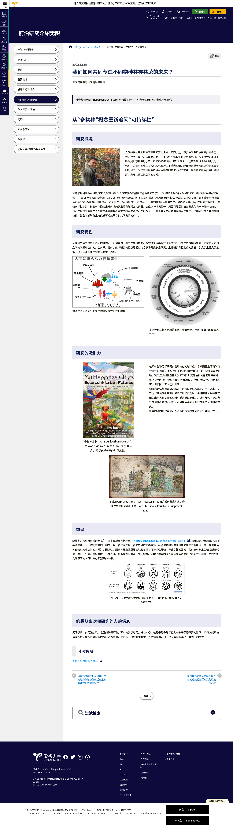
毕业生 (190, 18)
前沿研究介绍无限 (91, 46)
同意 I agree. (187, 809)
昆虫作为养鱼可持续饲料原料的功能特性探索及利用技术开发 (201, 679)
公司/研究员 (200, 18)
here (127, 813)
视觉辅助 (167, 11)
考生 (167, 18)
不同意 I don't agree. (187, 820)
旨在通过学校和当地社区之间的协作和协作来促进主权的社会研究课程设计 (92, 679)
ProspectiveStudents (156, 17)
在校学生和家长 (178, 18)
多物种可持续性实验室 (85, 660)
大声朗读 (152, 11)
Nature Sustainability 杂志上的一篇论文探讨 (159, 540)
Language (183, 11)
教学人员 (222, 18)
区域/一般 (211, 18)
